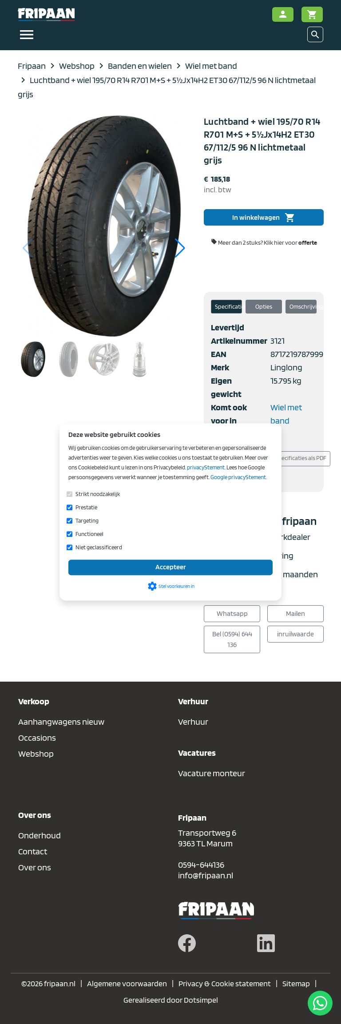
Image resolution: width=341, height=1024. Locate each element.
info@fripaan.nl (205, 875)
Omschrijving (303, 306)
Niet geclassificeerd (98, 547)
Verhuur (193, 721)
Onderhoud (39, 835)
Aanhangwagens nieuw (61, 721)
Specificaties (228, 306)
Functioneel (89, 534)
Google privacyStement (238, 477)
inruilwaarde (295, 634)
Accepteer (170, 567)
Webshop (36, 753)
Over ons (34, 867)
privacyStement (206, 467)
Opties (263, 306)
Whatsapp (232, 613)
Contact (32, 851)
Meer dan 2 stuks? (264, 242)
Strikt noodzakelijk (97, 494)
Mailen (295, 613)
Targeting (87, 520)
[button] (180, 248)
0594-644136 (201, 864)
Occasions (37, 737)
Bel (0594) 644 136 (232, 639)
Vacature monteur (211, 773)
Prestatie (86, 507)
